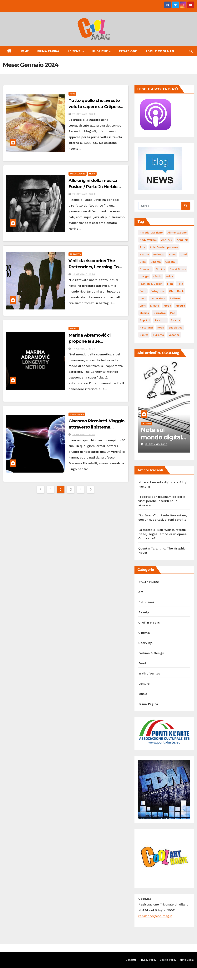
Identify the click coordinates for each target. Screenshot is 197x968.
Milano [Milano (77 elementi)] (154, 305)
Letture (146, 424)
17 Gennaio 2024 (83, 348)
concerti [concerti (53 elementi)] (145, 269)
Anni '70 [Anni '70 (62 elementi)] (182, 239)
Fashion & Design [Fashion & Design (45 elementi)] (151, 283)
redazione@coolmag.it (155, 916)
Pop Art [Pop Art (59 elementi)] (145, 320)
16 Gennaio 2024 (83, 434)
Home (24, 51)
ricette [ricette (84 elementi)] (175, 320)
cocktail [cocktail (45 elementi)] (170, 261)
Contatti (131, 959)
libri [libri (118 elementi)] (143, 305)
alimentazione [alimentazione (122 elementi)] (177, 232)
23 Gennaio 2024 (83, 114)
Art (140, 592)
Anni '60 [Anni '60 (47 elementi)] (166, 239)
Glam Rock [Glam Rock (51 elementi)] (176, 291)
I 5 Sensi (75, 51)
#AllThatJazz (77, 174)
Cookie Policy (168, 959)
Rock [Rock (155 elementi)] (160, 327)
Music (92, 174)
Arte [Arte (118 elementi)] (142, 247)
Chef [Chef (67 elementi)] (184, 254)
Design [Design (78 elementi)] (144, 276)
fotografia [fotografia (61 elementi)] (157, 291)
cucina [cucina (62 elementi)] (160, 269)
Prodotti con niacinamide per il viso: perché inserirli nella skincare (161, 501)
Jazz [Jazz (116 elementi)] (143, 298)
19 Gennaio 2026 (156, 444)
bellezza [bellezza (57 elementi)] (158, 254)
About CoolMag (159, 51)
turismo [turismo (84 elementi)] (158, 334)
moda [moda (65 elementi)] (167, 305)
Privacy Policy (147, 959)
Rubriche (100, 51)
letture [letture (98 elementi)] (175, 298)
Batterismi (146, 602)
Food (72, 94)
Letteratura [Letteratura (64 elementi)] (157, 298)
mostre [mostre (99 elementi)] (180, 305)
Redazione (128, 51)
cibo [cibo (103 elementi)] (143, 261)
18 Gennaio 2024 (83, 274)
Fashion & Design (151, 653)
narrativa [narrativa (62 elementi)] (160, 312)
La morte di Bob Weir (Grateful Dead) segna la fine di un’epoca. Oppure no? (162, 534)
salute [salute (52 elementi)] (144, 334)
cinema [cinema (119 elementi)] (155, 261)
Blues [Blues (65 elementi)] (172, 254)
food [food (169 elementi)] (143, 291)
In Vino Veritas (149, 673)
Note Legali (187, 959)
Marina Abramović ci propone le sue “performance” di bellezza (95, 341)
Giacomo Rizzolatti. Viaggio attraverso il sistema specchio (96, 427)
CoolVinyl (75, 254)
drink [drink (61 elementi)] (169, 276)
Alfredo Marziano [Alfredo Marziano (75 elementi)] (151, 232)
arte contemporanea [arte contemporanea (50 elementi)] (164, 247)
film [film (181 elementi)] (170, 283)
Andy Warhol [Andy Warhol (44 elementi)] (148, 239)
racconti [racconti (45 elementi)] (160, 320)
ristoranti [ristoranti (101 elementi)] (146, 327)
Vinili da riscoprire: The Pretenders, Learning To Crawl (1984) (93, 267)
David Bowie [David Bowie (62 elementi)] (178, 269)
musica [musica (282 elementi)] (144, 312)
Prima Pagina (48, 51)
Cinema (144, 632)
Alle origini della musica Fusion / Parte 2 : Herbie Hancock (92, 186)
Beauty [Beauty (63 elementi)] (144, 254)
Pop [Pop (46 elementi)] (172, 312)
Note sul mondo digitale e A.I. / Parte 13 (163, 437)
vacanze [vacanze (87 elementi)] (174, 334)
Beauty (74, 328)
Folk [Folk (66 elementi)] (180, 283)
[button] (191, 51)
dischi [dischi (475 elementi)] (157, 276)
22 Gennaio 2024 (83, 194)
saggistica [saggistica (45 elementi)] (175, 327)
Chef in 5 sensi (149, 622)
